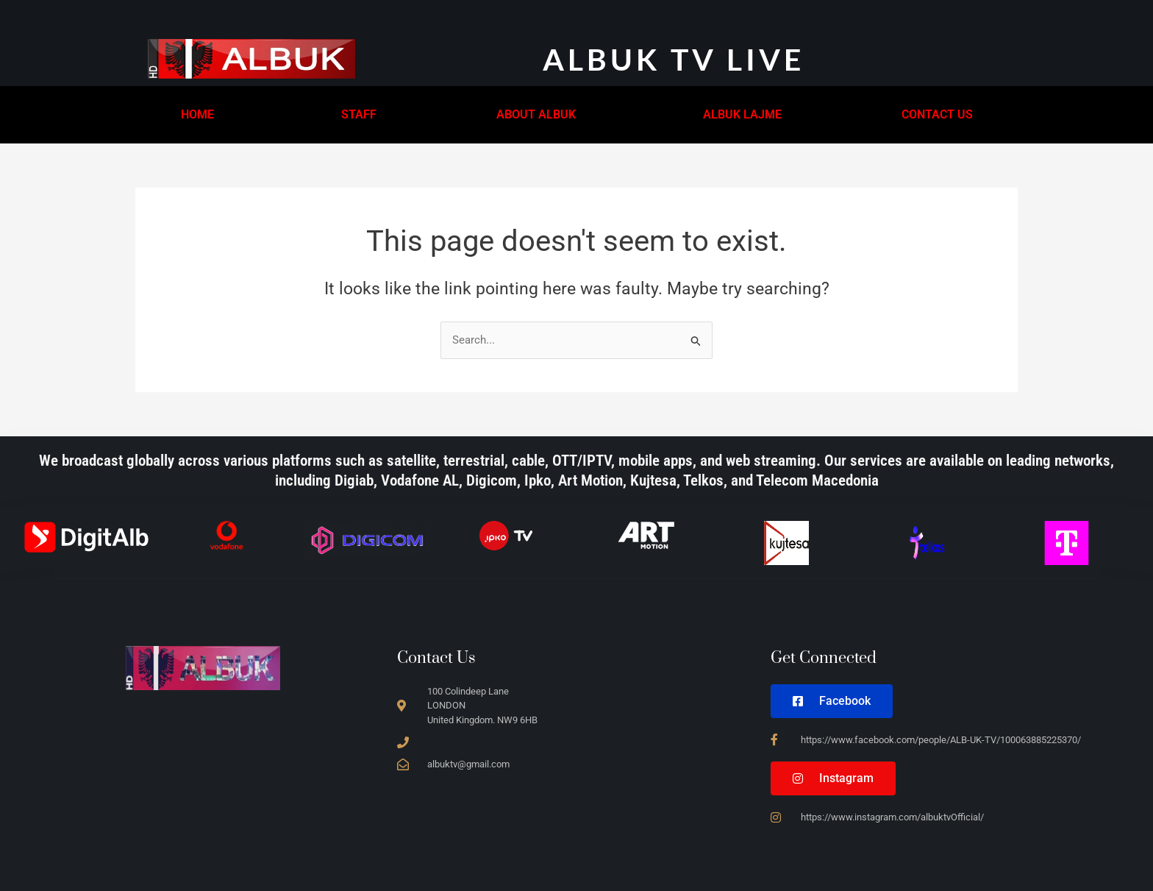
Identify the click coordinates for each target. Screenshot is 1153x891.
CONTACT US (937, 114)
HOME (197, 114)
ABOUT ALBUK (536, 114)
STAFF (358, 114)
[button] (201, 114)
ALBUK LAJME (742, 114)
